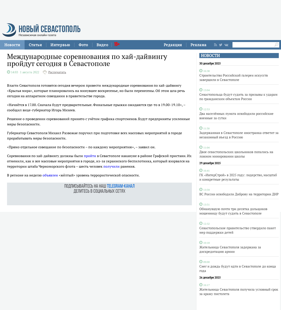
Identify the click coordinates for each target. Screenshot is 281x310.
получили (111, 166)
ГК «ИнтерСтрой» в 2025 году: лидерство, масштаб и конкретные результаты (238, 177)
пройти (90, 155)
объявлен (50, 175)
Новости (12, 44)
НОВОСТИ (210, 55)
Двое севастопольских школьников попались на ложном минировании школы (236, 154)
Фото (83, 44)
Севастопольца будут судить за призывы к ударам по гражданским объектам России (238, 96)
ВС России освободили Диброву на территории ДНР (239, 194)
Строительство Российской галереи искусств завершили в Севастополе (233, 77)
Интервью (60, 44)
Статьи (35, 44)
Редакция (173, 44)
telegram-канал (121, 186)
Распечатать (57, 72)
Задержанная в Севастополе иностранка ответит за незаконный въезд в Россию (239, 134)
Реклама (199, 44)
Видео (102, 44)
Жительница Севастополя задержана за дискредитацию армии (230, 249)
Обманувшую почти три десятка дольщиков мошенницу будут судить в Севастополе (233, 211)
